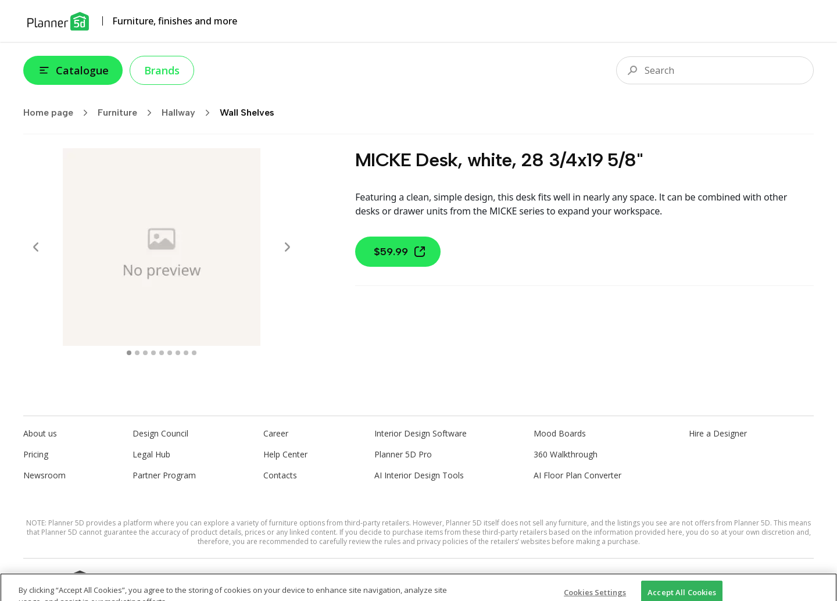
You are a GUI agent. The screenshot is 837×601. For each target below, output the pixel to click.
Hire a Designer (718, 433)
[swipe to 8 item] (194, 352)
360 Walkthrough (566, 454)
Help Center (285, 454)
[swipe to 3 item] (153, 352)
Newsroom (44, 475)
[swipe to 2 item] (145, 352)
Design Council (160, 433)
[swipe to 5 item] (169, 352)
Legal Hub (151, 454)
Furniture (128, 113)
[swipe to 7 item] (186, 352)
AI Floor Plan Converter (577, 475)
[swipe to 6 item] (178, 352)
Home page (59, 113)
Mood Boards (560, 433)
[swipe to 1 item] (137, 352)
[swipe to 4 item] (161, 352)
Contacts (280, 475)
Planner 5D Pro (403, 454)
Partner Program (164, 475)
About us (40, 433)
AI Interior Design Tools (419, 475)
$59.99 (400, 252)
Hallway (189, 113)
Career (275, 433)
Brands (162, 70)
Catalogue (73, 70)
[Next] (287, 247)
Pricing (35, 454)
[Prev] (36, 247)
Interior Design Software (420, 433)
